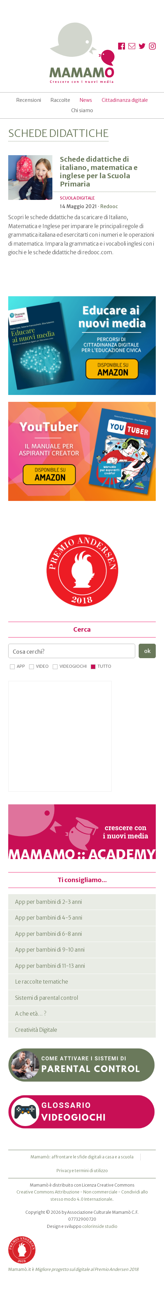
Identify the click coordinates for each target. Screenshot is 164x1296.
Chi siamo (82, 110)
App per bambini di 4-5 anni (48, 917)
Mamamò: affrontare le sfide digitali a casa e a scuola (82, 1156)
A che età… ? (30, 1013)
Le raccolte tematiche (41, 981)
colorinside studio (99, 1226)
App (21, 666)
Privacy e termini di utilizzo (82, 1170)
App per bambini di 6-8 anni (48, 934)
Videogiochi (73, 666)
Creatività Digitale (36, 1030)
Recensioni (28, 100)
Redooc (109, 206)
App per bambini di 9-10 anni (50, 949)
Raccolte (60, 100)
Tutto (104, 666)
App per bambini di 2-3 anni (48, 902)
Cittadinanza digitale (125, 100)
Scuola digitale (77, 198)
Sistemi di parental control (46, 998)
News (86, 100)
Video (42, 666)
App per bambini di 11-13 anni (50, 966)
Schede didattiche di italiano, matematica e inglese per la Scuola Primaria (99, 171)
